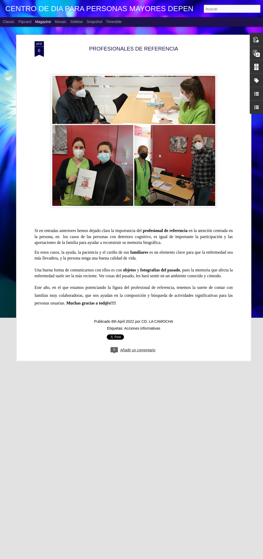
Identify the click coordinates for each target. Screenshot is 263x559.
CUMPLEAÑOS (96, 553)
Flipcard (24, 22)
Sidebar (76, 22)
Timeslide (114, 22)
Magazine (43, 22)
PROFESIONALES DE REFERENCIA (133, 38)
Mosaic (60, 22)
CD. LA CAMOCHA (157, 311)
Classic (9, 22)
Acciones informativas (142, 318)
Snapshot (94, 22)
